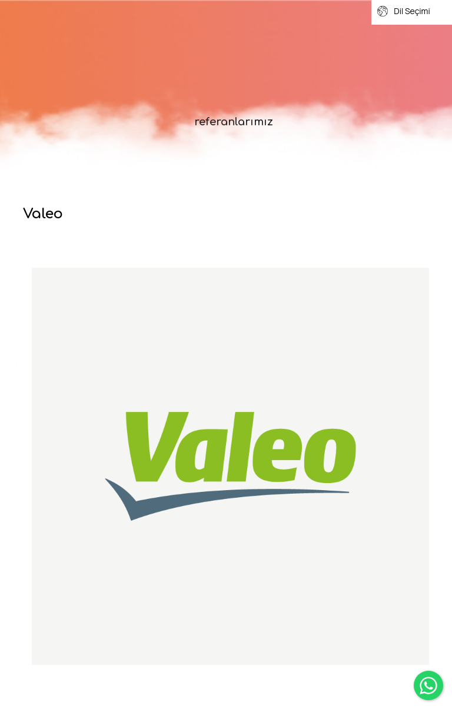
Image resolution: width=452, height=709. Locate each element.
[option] (230, 466)
